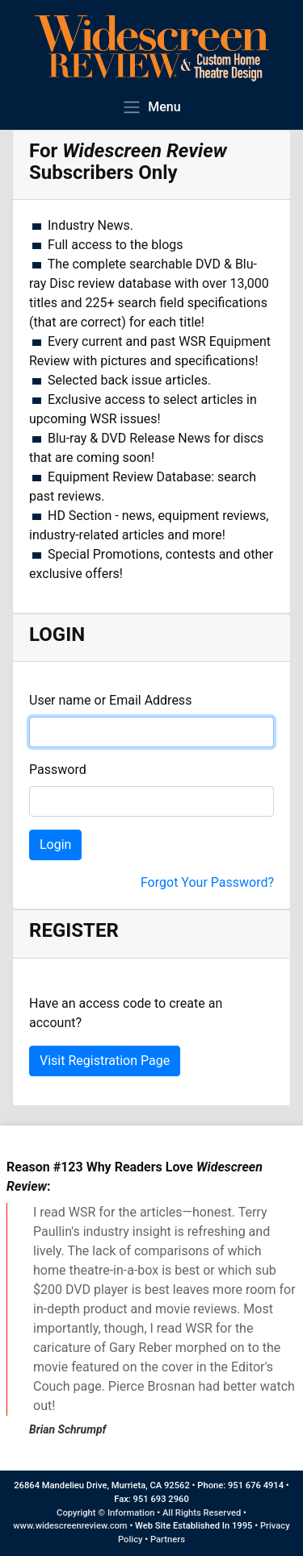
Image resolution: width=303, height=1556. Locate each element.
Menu (151, 106)
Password (57, 769)
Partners (167, 1539)
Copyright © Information (105, 1513)
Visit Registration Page (105, 1060)
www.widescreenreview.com (70, 1526)
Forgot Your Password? (207, 882)
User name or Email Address (110, 700)
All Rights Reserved (201, 1513)
